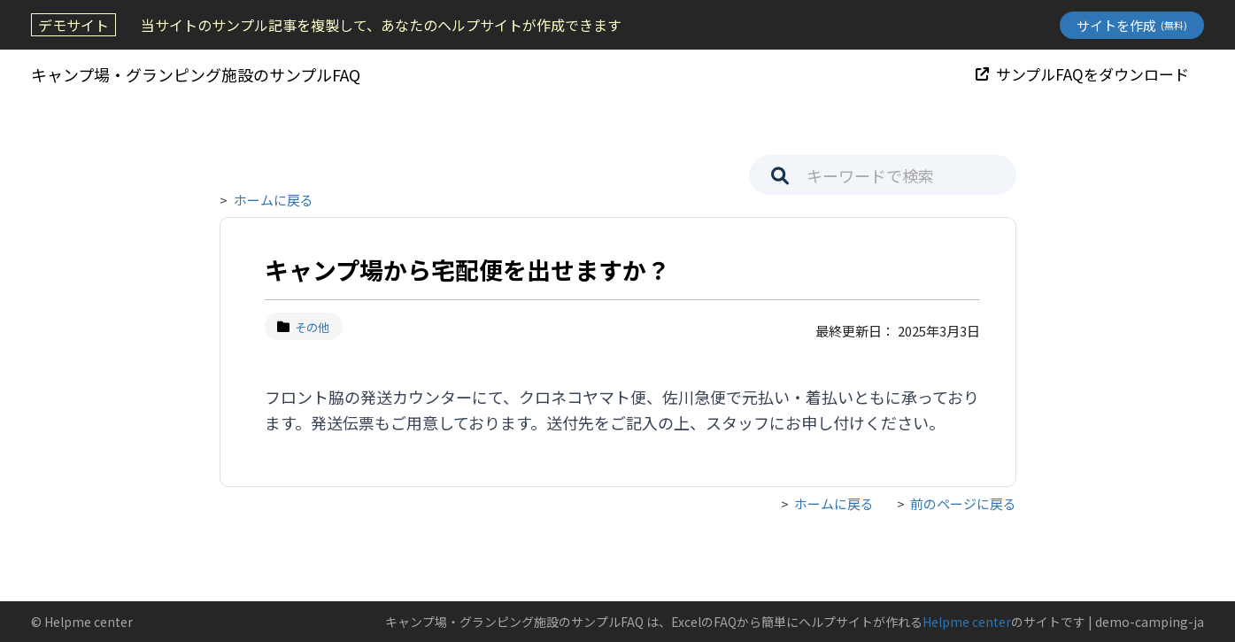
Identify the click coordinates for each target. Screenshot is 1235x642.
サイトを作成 (1132, 25)
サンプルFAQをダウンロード (1082, 74)
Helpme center (966, 621)
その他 (304, 327)
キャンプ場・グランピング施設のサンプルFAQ (195, 74)
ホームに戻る (273, 199)
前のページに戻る (963, 503)
